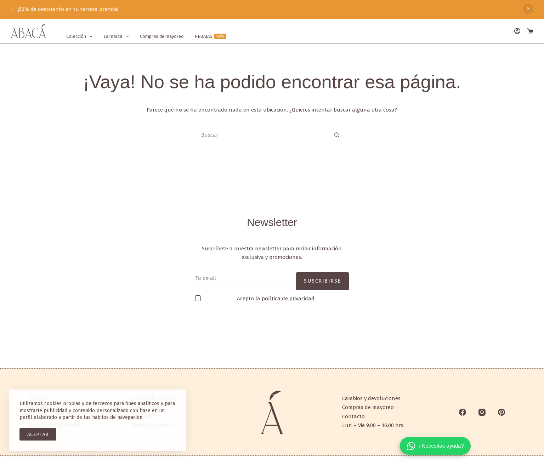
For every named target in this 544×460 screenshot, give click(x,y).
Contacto (353, 416)
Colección (81, 36)
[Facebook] (462, 412)
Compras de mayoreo (162, 36)
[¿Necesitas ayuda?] (435, 445)
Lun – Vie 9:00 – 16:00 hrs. (373, 425)
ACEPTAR (38, 434)
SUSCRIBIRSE (322, 275)
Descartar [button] (528, 9)
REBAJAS (210, 36)
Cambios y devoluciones (371, 398)
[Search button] (336, 135)
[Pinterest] (501, 412)
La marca (117, 36)
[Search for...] (265, 135)
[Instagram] (482, 412)
